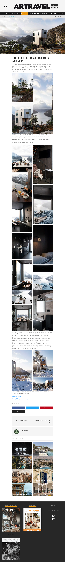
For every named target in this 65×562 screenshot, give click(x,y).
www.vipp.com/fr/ (16, 398)
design (17, 403)
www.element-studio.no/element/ (19, 399)
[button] (22, 87)
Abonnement (54, 7)
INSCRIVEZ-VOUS (54, 508)
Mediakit (55, 16)
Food (29, 14)
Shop (54, 5)
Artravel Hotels (50, 14)
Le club (57, 14)
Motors (34, 14)
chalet (14, 403)
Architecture (10, 14)
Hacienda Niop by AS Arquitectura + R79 (41, 420)
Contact (59, 16)
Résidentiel (24, 14)
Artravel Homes (40, 14)
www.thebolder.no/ (16, 396)
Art (15, 14)
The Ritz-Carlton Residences (23, 419)
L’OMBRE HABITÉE (12, 16)
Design (19, 14)
